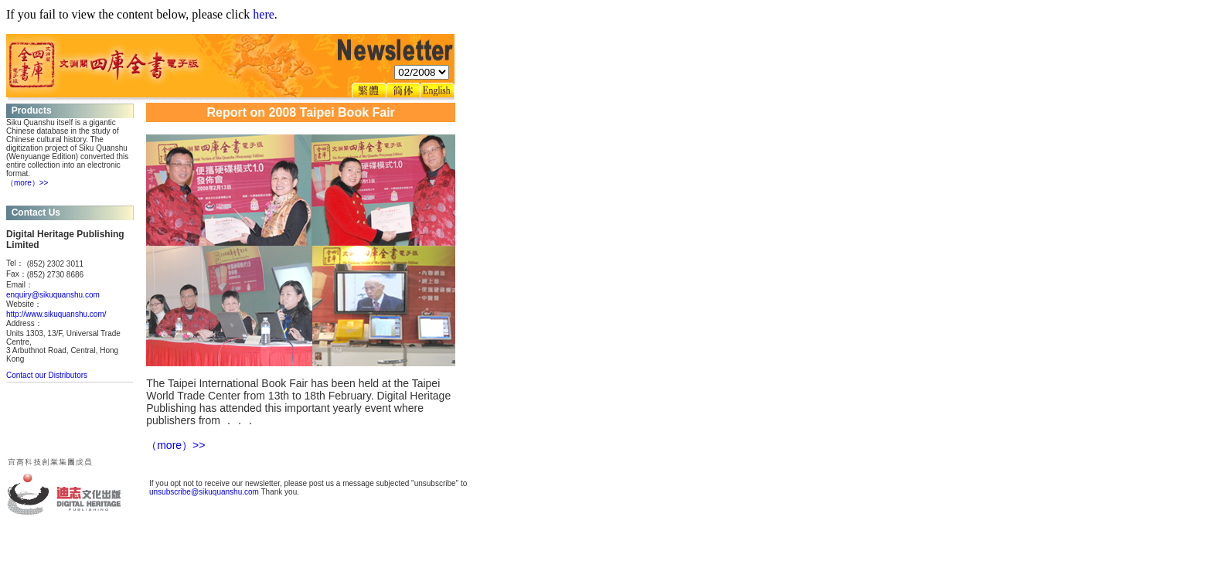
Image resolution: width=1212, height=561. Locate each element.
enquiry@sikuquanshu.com (53, 295)
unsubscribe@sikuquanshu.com (204, 492)
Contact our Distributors (46, 375)
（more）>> (27, 182)
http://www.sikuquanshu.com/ (56, 314)
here (263, 14)
